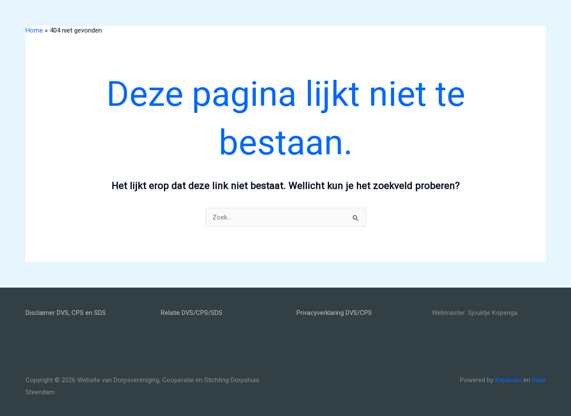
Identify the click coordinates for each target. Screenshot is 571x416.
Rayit (539, 380)
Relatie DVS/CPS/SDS (192, 313)
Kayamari (508, 380)
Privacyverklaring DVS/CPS (334, 313)
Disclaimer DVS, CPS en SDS (66, 313)
